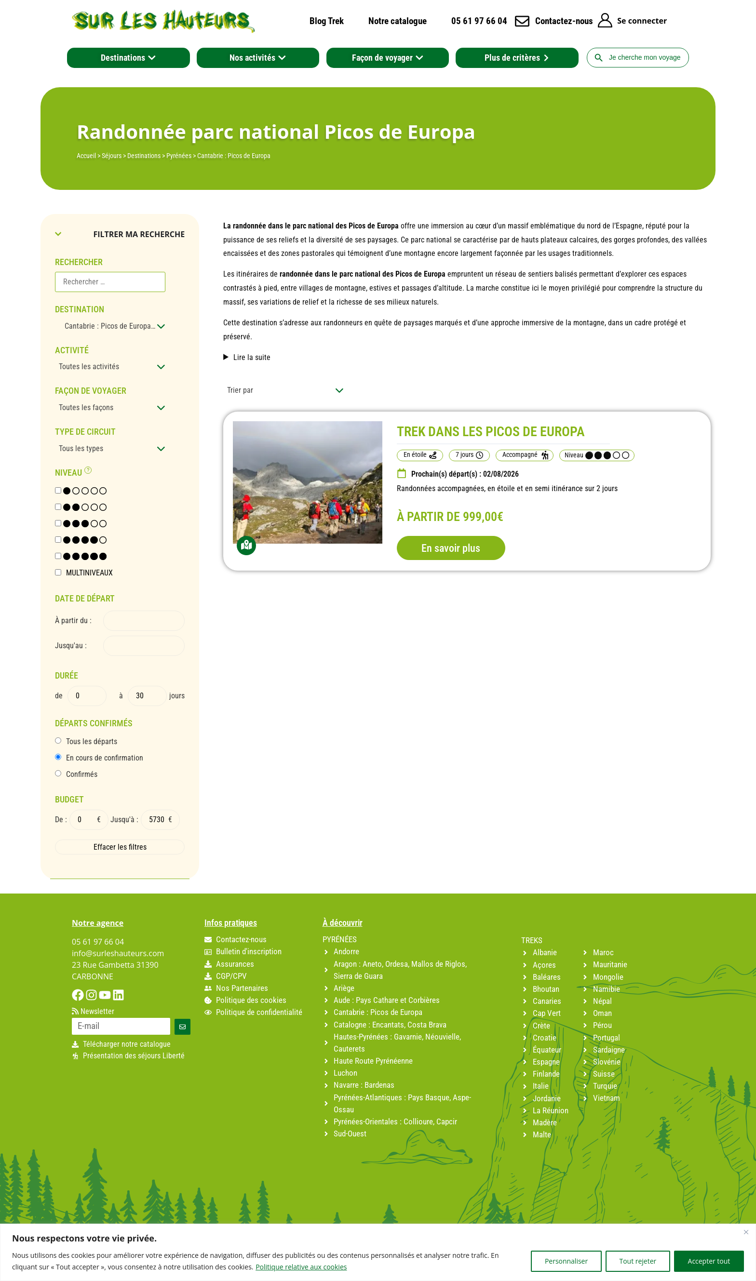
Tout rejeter (637, 1261)
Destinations (144, 156)
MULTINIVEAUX (89, 573)
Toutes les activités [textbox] (89, 366)
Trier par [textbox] (240, 390)
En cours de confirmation (104, 758)
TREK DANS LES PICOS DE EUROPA (491, 432)
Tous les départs (91, 742)
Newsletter (93, 1011)
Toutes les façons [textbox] (86, 407)
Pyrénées (178, 156)
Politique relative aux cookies (301, 1266)
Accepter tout (709, 1261)
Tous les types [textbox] (81, 448)
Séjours (112, 156)
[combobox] (110, 326)
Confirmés (81, 774)
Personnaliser (565, 1261)
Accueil (86, 156)
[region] (378, 1252)
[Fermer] (746, 1232)
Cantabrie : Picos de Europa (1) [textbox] (111, 326)
